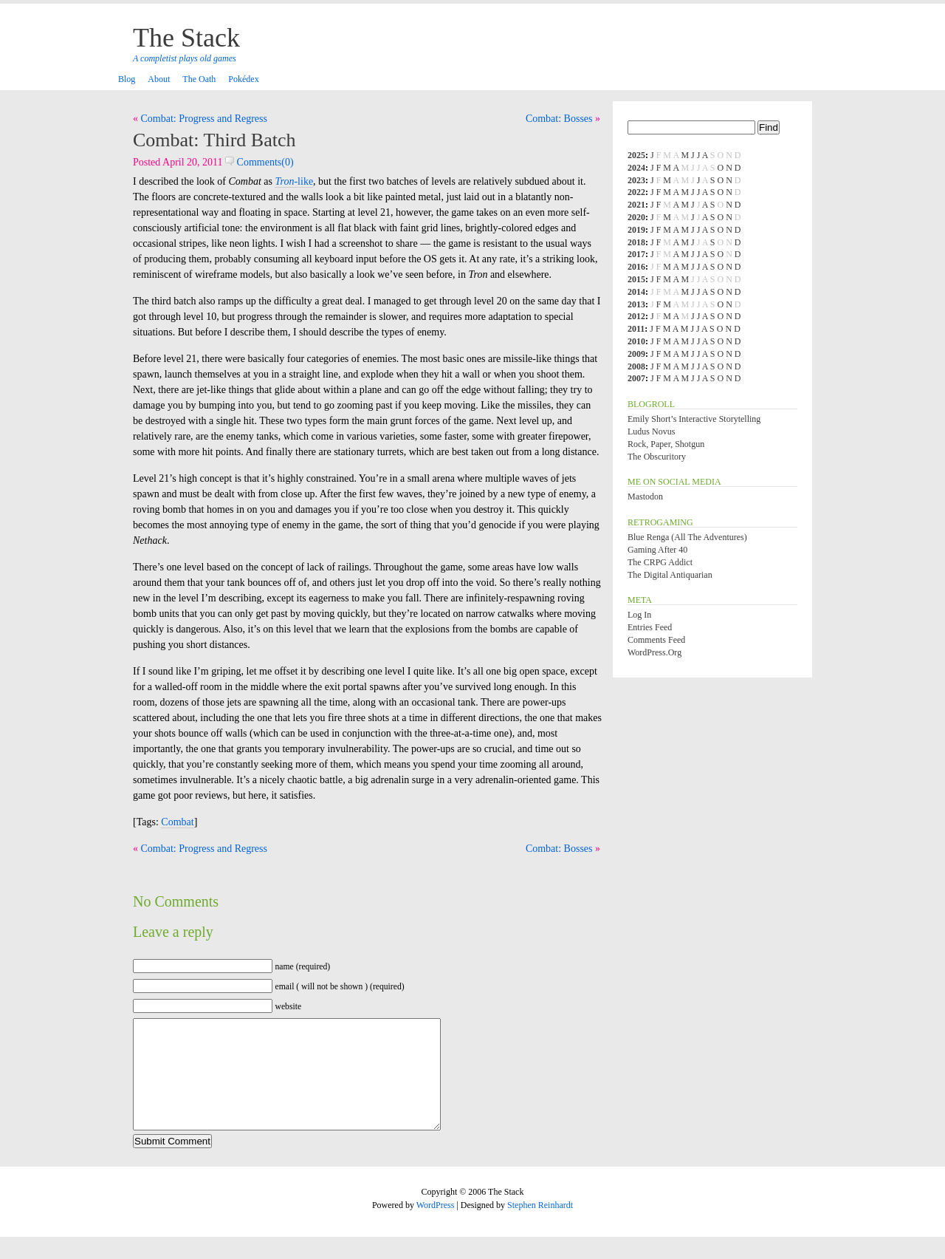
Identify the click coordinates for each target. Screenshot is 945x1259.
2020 (636, 217)
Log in (639, 615)
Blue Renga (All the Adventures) (687, 537)
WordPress (435, 1227)
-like (294, 181)
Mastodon (645, 496)
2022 (636, 192)
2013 (636, 304)
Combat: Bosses (559, 118)
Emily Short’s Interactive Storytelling (694, 419)
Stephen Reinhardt (540, 1227)
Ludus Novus (651, 431)
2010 (636, 341)
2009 (636, 354)
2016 (636, 267)
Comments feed (656, 640)
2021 (636, 204)
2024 (636, 168)
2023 (636, 180)
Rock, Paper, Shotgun (666, 444)
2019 (636, 230)
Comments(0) (259, 162)
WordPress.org (654, 652)
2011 (636, 329)
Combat (177, 822)
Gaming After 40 (657, 550)
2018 (636, 242)
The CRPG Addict (660, 562)
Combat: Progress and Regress (204, 118)
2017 (636, 254)
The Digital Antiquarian (670, 575)
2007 (636, 378)
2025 (636, 155)
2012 (636, 316)
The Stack (186, 37)
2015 (636, 279)
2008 (636, 366)
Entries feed (650, 627)
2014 (636, 292)
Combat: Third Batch (214, 140)
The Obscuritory (657, 456)
